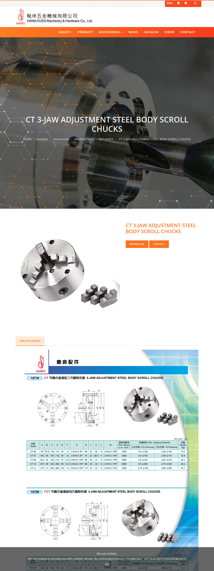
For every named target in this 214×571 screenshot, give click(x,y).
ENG (170, 3)
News (133, 32)
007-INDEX (106, 136)
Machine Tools (84, 136)
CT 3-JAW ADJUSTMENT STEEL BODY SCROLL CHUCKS (155, 136)
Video (170, 32)
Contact (188, 32)
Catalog (151, 32)
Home (27, 136)
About (65, 32)
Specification (30, 341)
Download (137, 244)
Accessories (111, 32)
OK (107, 564)
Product (85, 32)
